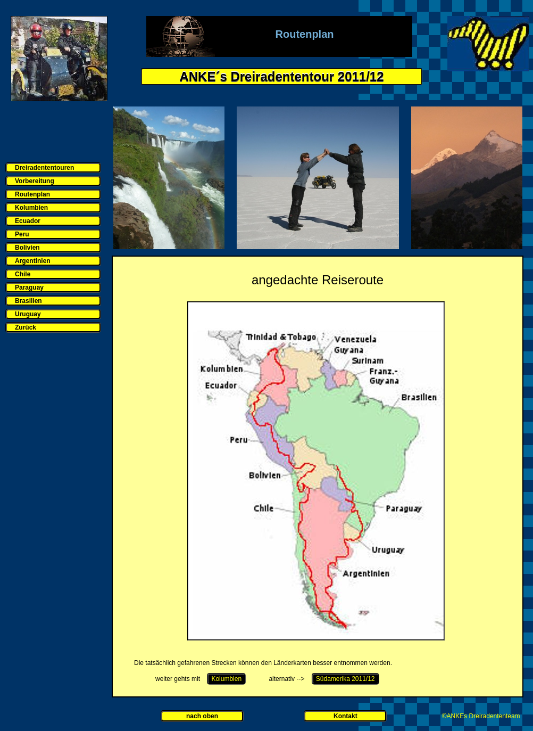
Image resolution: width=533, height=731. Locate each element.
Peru (22, 234)
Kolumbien (31, 207)
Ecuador (27, 221)
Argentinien (33, 261)
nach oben (202, 716)
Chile (22, 274)
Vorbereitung (34, 181)
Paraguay (29, 287)
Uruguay (28, 314)
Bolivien (27, 247)
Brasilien (28, 301)
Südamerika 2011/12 (345, 679)
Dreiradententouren (44, 167)
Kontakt (345, 716)
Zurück (25, 327)
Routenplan (32, 194)
